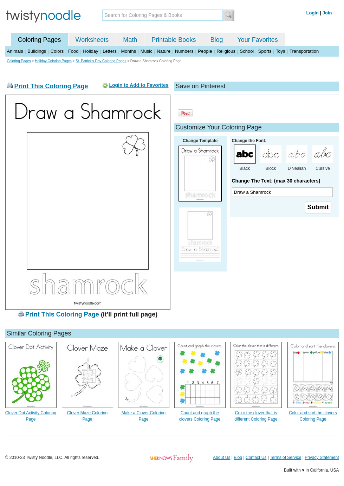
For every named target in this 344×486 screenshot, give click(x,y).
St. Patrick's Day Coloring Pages (101, 61)
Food (73, 51)
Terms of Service (285, 457)
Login (312, 12)
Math (130, 39)
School (247, 51)
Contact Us (256, 457)
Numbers (184, 51)
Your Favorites (257, 39)
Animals (15, 51)
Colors (57, 51)
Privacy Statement (322, 457)
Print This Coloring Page (51, 86)
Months (128, 51)
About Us (221, 457)
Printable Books (173, 39)
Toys (280, 51)
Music (146, 51)
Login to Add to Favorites (138, 85)
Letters (110, 51)
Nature (163, 51)
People (205, 51)
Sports (265, 51)
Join (327, 12)
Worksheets (92, 39)
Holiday (90, 51)
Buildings (36, 51)
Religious (225, 51)
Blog (216, 39)
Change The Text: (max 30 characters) (276, 181)
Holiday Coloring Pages (53, 61)
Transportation (304, 51)
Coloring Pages (39, 39)
